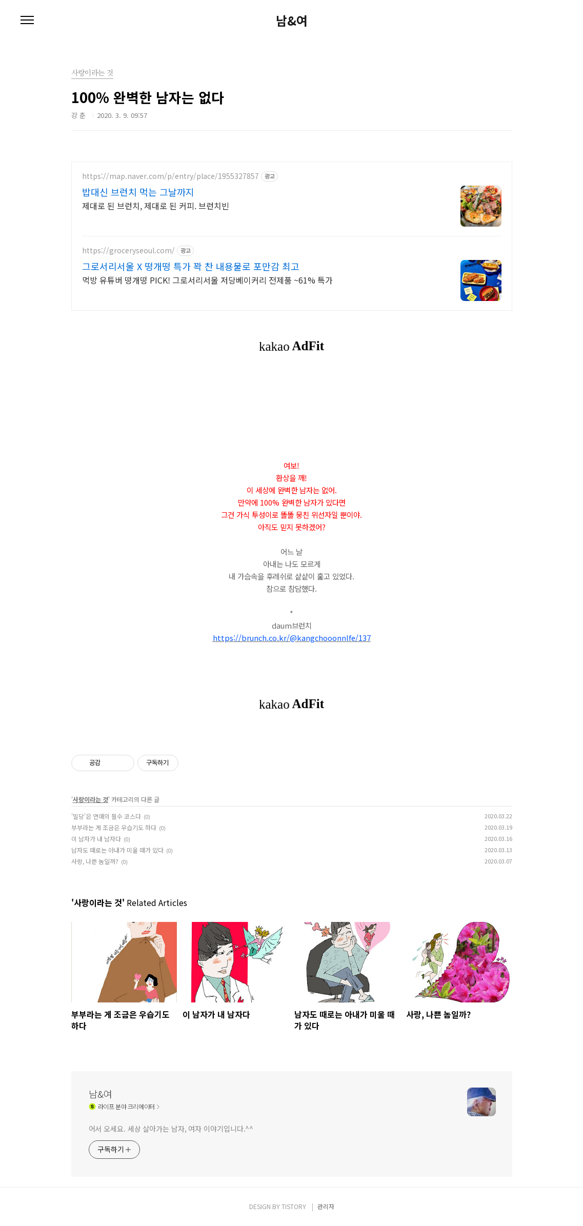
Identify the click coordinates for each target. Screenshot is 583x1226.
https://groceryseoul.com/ (128, 250)
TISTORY (294, 1206)
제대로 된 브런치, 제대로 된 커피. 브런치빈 (155, 205)
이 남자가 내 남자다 (96, 838)
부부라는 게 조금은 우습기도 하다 (113, 827)
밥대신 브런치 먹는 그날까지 (138, 192)
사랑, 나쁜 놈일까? (94, 861)
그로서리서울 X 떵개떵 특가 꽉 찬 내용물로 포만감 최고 (190, 266)
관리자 (325, 1206)
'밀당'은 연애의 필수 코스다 (106, 816)
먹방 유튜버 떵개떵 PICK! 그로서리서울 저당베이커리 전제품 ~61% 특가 (207, 280)
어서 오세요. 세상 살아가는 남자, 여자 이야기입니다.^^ (171, 1128)
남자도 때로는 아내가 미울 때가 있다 (117, 850)
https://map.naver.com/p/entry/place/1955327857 (170, 176)
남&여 (292, 20)
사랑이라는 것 (90, 799)
